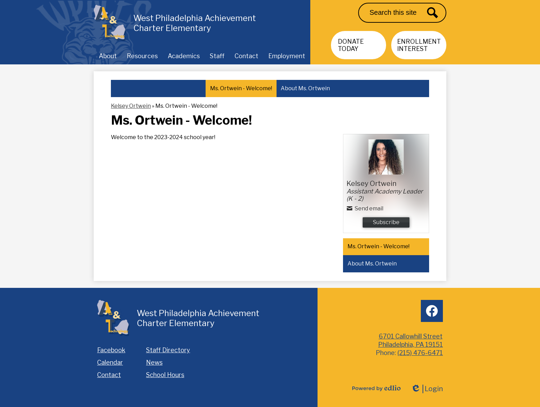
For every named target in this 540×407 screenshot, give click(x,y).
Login (427, 389)
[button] (107, 55)
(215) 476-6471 (420, 352)
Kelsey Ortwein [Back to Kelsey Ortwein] (131, 106)
